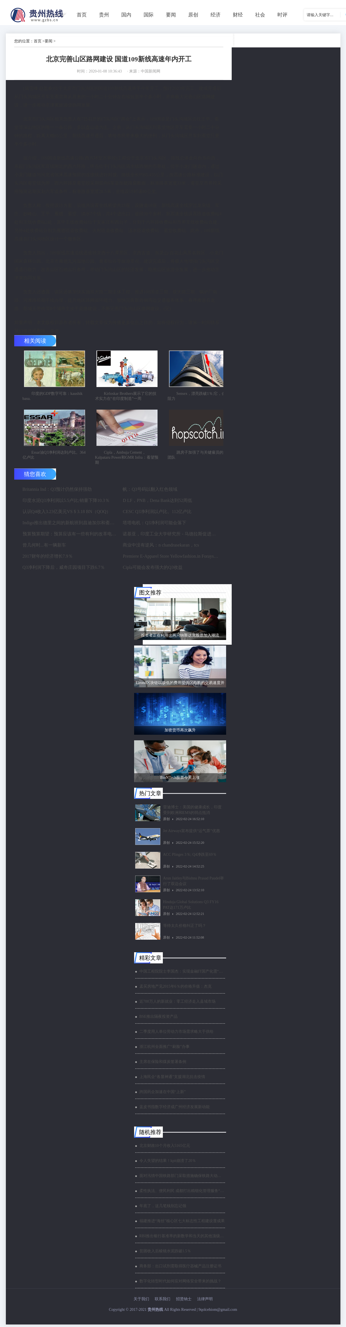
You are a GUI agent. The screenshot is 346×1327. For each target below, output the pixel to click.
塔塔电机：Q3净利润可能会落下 (154, 525)
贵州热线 (155, 1312)
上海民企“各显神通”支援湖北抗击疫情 (172, 1079)
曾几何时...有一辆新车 (44, 547)
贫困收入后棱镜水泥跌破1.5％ (165, 1253)
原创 (193, 15)
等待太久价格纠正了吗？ (184, 928)
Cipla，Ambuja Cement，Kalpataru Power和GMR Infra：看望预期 (126, 460)
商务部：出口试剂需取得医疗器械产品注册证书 (180, 1268)
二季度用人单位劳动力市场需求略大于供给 (176, 1034)
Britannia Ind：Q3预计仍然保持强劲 (57, 491)
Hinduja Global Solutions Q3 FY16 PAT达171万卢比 (191, 907)
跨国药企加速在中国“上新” (162, 1094)
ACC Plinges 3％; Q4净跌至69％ (190, 857)
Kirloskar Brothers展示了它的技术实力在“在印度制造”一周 (126, 397)
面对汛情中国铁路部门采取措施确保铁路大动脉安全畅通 (182, 1178)
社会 (260, 15)
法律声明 (205, 1301)
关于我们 (141, 1301)
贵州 (104, 15)
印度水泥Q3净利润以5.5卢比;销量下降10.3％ (66, 503)
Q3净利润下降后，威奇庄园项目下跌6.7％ (64, 569)
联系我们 (162, 1301)
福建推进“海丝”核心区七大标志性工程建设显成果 (182, 1223)
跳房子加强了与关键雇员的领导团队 (199, 457)
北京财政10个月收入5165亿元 (164, 1148)
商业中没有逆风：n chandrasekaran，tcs (161, 547)
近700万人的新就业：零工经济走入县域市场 (177, 1004)
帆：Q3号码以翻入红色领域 (150, 491)
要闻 (171, 15)
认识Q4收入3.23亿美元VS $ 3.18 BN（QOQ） (67, 514)
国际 (149, 15)
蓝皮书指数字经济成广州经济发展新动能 (174, 1109)
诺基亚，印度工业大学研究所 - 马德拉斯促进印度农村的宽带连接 (171, 536)
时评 (282, 15)
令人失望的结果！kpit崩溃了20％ (167, 1163)
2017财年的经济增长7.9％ (48, 558)
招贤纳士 (184, 1301)
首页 (82, 15)
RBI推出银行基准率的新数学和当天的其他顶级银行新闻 (182, 1238)
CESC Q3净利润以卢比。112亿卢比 (157, 514)
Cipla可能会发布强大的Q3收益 (152, 569)
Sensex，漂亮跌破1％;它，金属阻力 (199, 397)
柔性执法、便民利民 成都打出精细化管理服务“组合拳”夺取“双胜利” (182, 1193)
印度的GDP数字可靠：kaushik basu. (53, 397)
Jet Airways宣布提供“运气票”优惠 (191, 833)
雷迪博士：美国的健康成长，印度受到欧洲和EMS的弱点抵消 (192, 812)
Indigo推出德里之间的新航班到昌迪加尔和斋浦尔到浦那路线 (71, 525)
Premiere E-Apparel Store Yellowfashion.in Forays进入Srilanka (171, 558)
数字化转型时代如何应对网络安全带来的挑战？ (180, 1284)
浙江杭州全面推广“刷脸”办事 (164, 1049)
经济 (215, 15)
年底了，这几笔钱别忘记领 (162, 1208)
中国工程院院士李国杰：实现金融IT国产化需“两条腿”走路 (182, 974)
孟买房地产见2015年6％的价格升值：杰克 (175, 989)
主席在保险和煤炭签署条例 (162, 1064)
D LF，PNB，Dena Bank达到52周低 (157, 503)
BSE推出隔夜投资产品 (158, 1019)
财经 (238, 15)
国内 (126, 15)
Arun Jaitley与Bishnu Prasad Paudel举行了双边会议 (193, 883)
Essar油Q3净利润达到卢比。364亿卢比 (54, 457)
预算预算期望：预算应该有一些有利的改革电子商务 (71, 536)
